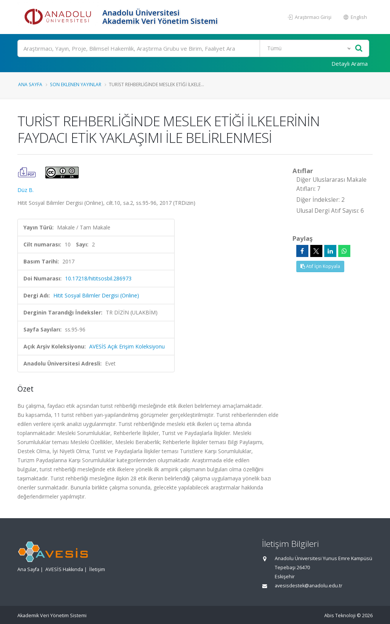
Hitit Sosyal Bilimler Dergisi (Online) (96, 295)
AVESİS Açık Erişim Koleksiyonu (127, 346)
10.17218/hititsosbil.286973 (98, 278)
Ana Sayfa (30, 84)
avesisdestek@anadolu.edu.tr (308, 585)
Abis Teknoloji (340, 615)
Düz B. (25, 190)
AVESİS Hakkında (64, 569)
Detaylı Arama (349, 63)
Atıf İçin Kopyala (320, 266)
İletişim (97, 569)
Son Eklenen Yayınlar (75, 84)
